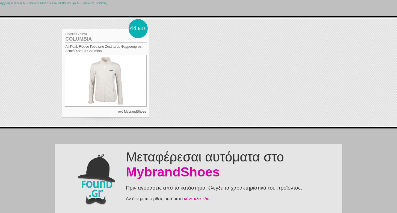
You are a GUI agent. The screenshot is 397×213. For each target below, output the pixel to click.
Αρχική (5, 3)
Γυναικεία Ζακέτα (76, 33)
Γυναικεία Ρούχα (64, 3)
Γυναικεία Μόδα (37, 3)
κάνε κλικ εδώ (197, 198)
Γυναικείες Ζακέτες (93, 3)
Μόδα (18, 3)
